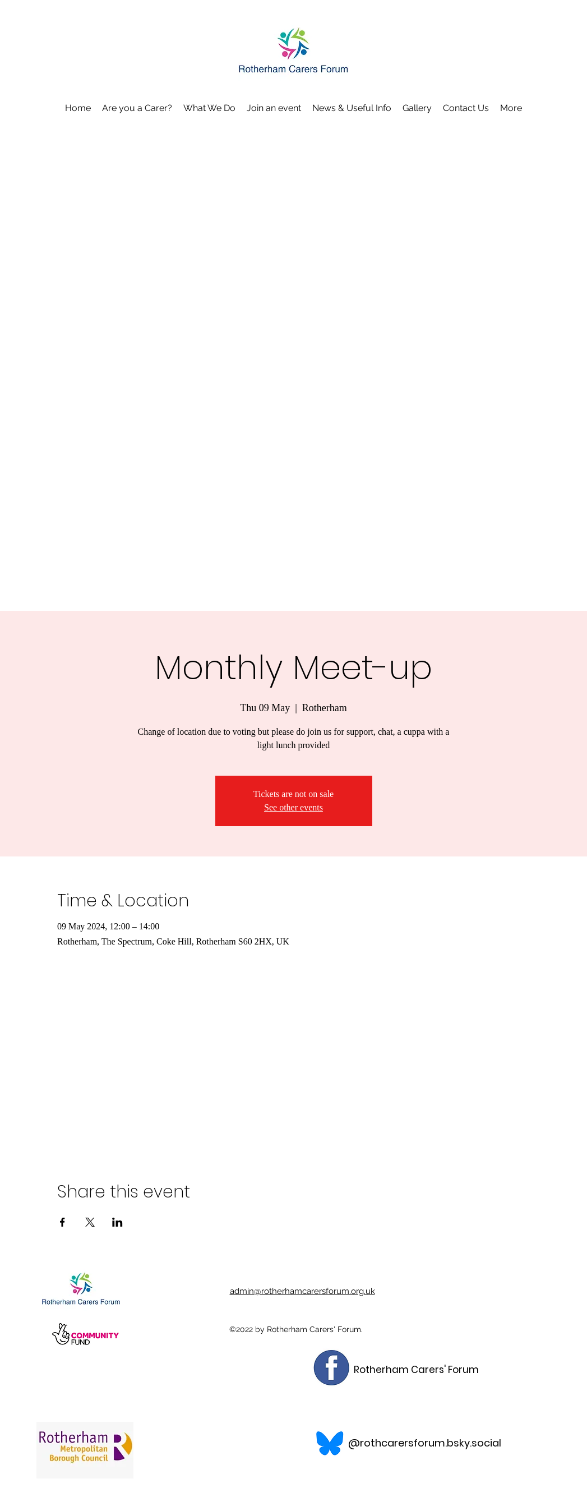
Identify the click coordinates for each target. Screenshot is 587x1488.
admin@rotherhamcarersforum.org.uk (302, 1291)
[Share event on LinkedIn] (117, 1222)
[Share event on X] (90, 1222)
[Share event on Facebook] (62, 1222)
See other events (293, 807)
